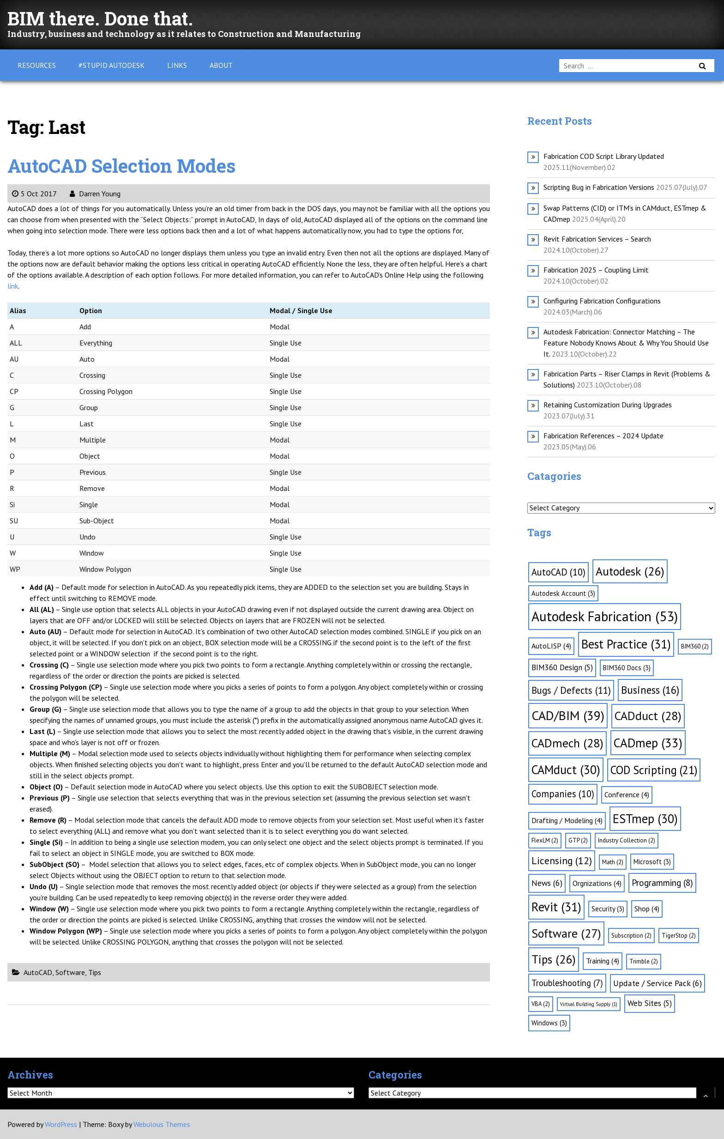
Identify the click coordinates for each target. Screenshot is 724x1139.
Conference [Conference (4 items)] (626, 794)
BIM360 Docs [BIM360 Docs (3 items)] (627, 667)
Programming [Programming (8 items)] (662, 882)
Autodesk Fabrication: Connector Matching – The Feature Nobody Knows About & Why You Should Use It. (626, 342)
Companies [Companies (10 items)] (562, 794)
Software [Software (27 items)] (566, 933)
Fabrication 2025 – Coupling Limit (596, 269)
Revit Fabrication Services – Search (597, 238)
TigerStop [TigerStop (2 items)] (679, 935)
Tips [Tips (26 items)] (553, 959)
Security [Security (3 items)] (607, 908)
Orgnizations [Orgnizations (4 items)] (597, 883)
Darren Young (95, 193)
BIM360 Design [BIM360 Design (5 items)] (562, 667)
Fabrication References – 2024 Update (603, 435)
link (12, 286)
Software (70, 972)
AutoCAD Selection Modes (121, 165)
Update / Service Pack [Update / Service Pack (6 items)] (657, 983)
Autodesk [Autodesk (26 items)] (630, 571)
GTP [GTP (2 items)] (578, 840)
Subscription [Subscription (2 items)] (631, 935)
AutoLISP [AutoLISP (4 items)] (551, 645)
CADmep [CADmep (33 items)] (648, 743)
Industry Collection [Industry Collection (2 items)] (626, 840)
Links (177, 65)
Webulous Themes (161, 1124)
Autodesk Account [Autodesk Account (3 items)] (563, 593)
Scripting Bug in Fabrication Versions (598, 187)
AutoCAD (38, 972)
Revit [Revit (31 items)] (556, 907)
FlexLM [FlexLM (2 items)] (544, 840)
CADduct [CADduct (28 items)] (648, 715)
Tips (94, 972)
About (221, 65)
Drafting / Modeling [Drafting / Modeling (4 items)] (567, 820)
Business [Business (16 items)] (650, 690)
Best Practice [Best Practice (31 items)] (626, 644)
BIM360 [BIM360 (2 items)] (695, 646)
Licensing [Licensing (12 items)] (561, 860)
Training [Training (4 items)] (602, 960)
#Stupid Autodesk (111, 65)
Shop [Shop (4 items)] (646, 908)
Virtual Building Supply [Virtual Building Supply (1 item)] (588, 1004)
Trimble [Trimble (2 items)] (643, 961)
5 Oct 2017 (34, 193)
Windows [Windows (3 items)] (549, 1022)
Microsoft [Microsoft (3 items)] (652, 861)
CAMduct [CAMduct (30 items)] (565, 769)
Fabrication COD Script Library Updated (603, 156)
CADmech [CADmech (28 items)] (567, 743)
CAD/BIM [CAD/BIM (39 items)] (567, 715)
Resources (37, 65)
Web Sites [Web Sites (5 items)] (649, 1003)
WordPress (61, 1124)
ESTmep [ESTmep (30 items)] (645, 818)
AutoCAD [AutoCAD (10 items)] (558, 572)
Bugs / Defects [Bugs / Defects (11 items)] (571, 690)
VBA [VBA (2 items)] (540, 1004)
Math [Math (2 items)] (612, 862)
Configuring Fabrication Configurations (602, 300)
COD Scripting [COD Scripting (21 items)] (653, 770)
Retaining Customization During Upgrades (607, 404)
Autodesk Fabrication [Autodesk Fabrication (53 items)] (604, 616)
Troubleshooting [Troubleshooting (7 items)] (567, 982)
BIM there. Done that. (100, 18)
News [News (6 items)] (546, 883)
